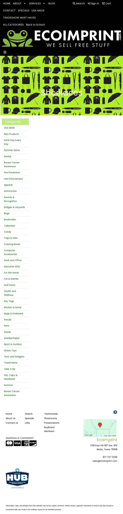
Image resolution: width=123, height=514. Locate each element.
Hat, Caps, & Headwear (10, 377)
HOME (7, 3)
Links (27, 422)
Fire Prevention (12, 172)
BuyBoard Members (49, 429)
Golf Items (9, 285)
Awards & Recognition (10, 199)
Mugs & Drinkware (13, 313)
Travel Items (10, 362)
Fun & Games (11, 278)
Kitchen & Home (12, 307)
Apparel (8, 184)
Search (79, 3)
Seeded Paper (12, 338)
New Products (11, 134)
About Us (11, 418)
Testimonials (51, 413)
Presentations (51, 422)
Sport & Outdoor (13, 344)
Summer (8, 385)
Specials (29, 418)
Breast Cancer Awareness (12, 164)
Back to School (35, 25)
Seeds (7, 332)
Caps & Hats (11, 238)
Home (9, 413)
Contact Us (12, 422)
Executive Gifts (12, 266)
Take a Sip (9, 369)
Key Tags (9, 301)
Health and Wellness (10, 293)
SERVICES (35, 3)
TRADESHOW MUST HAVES (19, 17)
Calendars (9, 225)
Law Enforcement (13, 178)
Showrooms (50, 418)
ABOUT (17, 3)
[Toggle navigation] (5, 52)
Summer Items (12, 150)
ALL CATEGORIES (13, 25)
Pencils (7, 319)
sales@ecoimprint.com (105, 461)
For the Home (11, 272)
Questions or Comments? (20, 438)
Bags (6, 213)
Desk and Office (13, 260)
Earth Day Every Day (12, 142)
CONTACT (9, 10)
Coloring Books (12, 244)
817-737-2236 (110, 457)
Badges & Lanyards (14, 207)
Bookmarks (10, 219)
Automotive (10, 191)
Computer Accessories (10, 252)
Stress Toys (10, 350)
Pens (6, 325)
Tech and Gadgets (14, 356)
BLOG (51, 3)
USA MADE (38, 10)
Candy (7, 231)
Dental (7, 156)
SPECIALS (23, 10)
